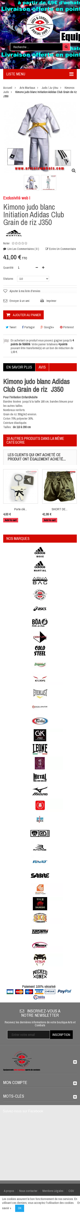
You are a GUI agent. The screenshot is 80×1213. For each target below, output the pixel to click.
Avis (42, 367)
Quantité (8, 268)
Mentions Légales (52, 1190)
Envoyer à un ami (19, 301)
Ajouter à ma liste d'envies (25, 291)
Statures (8, 279)
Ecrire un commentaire (62, 248)
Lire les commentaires (23, 248)
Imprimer (51, 301)
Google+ (47, 327)
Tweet (11, 327)
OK (19, 1208)
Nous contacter (28, 1190)
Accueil (7, 88)
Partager (28, 327)
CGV (71, 1190)
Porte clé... (20, 509)
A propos (9, 1190)
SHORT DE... (59, 509)
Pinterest (67, 327)
